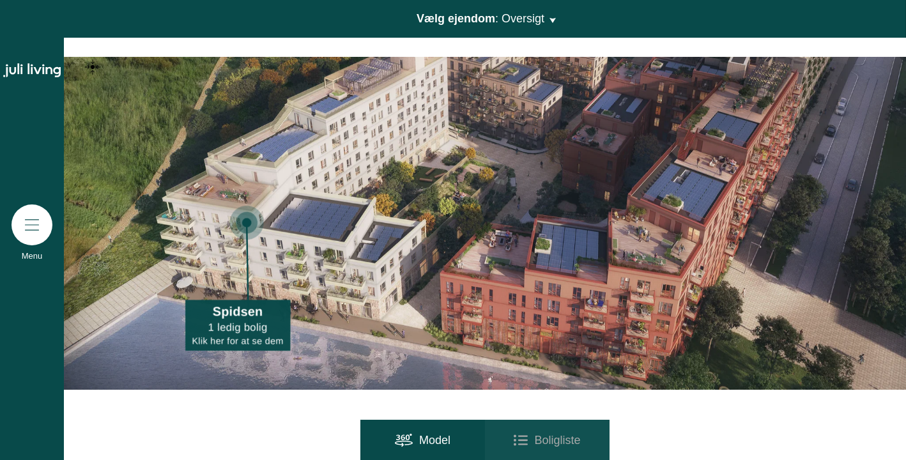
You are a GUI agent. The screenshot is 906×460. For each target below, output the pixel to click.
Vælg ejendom (485, 19)
